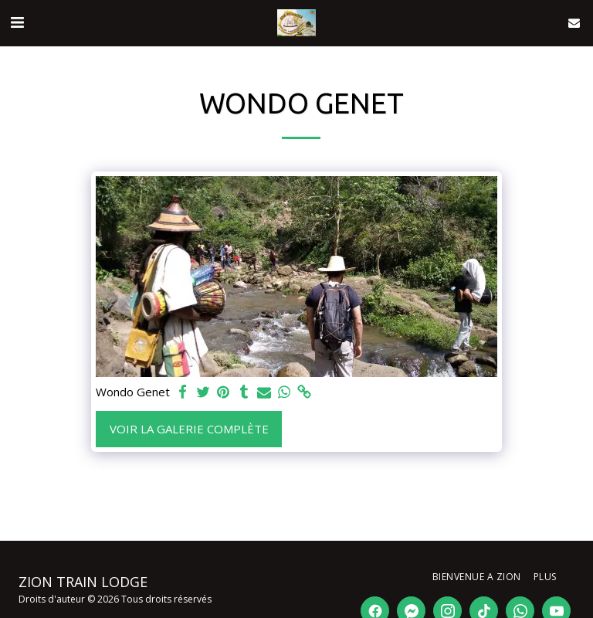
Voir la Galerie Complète (189, 428)
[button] (17, 22)
